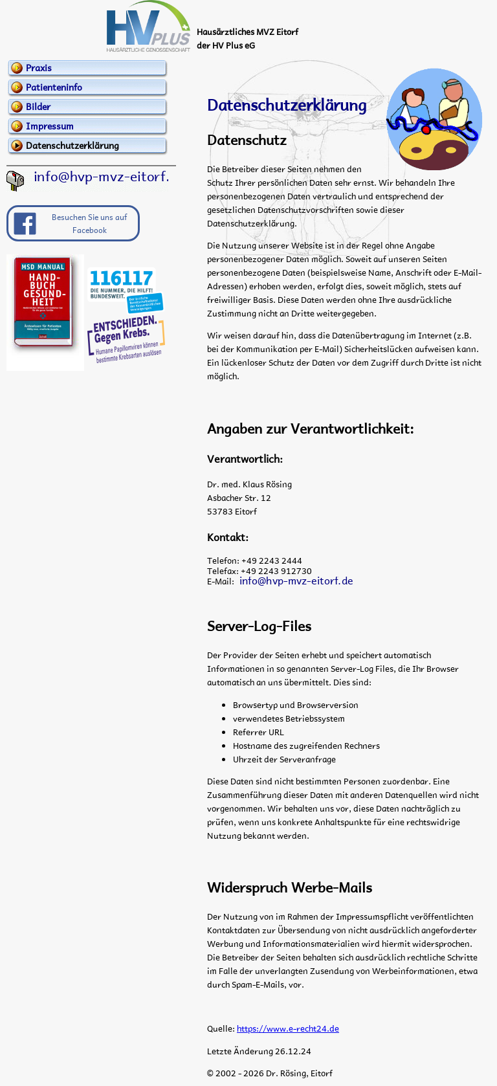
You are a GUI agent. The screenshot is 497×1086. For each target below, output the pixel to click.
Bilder (38, 106)
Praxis (39, 67)
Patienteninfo (54, 87)
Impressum (50, 125)
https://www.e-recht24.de (288, 1028)
